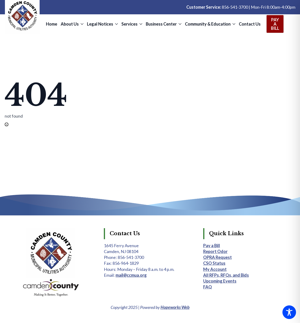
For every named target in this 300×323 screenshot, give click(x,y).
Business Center (161, 24)
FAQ (207, 286)
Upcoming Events (219, 281)
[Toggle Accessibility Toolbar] (289, 312)
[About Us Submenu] (82, 24)
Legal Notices (100, 24)
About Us (70, 24)
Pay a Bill (211, 245)
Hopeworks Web (175, 307)
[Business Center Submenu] (180, 24)
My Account (215, 269)
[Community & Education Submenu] (233, 24)
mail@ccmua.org (131, 275)
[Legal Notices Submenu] (116, 24)
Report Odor (215, 251)
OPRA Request (217, 257)
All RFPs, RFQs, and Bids (226, 275)
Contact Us (250, 24)
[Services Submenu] (140, 24)
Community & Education (208, 24)
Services (129, 24)
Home (51, 24)
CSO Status (214, 263)
